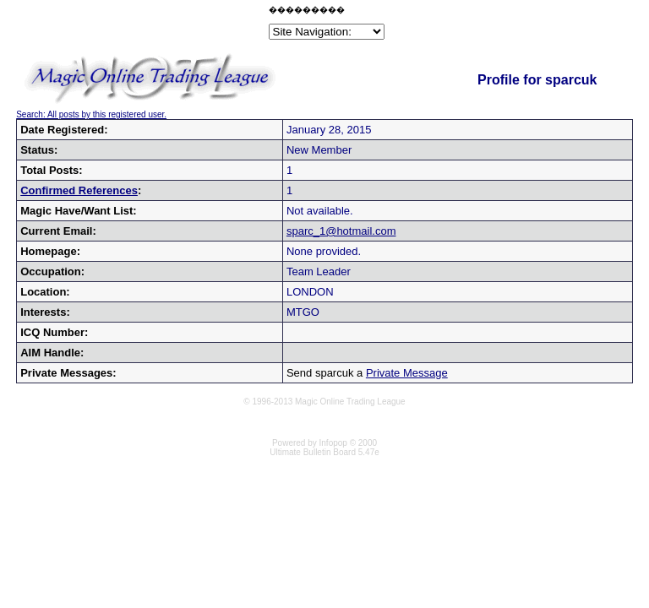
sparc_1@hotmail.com (341, 231)
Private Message (407, 372)
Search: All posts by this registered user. (91, 114)
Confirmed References (79, 190)
